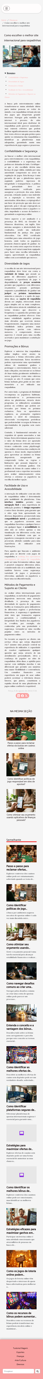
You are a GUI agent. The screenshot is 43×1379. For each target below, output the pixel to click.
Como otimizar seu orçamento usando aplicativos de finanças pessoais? (21, 817)
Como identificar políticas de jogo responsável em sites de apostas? (21, 781)
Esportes (20, 1352)
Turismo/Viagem (20, 1348)
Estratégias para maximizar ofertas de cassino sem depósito (19, 1149)
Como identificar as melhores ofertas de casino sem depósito (18, 1070)
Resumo (11, 73)
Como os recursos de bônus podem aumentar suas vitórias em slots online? (20, 1318)
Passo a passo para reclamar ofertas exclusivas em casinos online (21, 745)
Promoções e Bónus (15, 86)
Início (3, 20)
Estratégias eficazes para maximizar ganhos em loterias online (21, 1232)
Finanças (13, 20)
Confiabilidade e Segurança (18, 77)
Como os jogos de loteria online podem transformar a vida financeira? (21, 1276)
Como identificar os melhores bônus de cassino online (18, 1191)
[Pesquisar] (18, 1371)
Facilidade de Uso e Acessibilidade (20, 90)
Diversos (20, 1364)
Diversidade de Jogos (16, 82)
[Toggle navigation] (6, 8)
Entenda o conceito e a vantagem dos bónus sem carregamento (20, 1029)
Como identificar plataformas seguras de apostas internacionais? (20, 1110)
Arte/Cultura (20, 1360)
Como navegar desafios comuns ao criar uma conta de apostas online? (21, 987)
